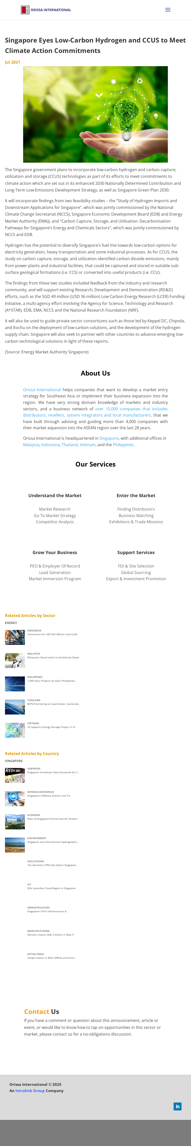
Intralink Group (30, 1090)
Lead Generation (55, 572)
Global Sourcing (136, 572)
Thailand (70, 444)
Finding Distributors (136, 509)
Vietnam (88, 444)
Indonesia (50, 444)
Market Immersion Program (55, 578)
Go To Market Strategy (55, 515)
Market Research (55, 509)
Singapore (109, 438)
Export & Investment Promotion (136, 578)
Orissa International (42, 389)
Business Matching (136, 515)
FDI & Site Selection (136, 566)
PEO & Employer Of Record (55, 566)
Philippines (123, 444)
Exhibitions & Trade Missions (136, 522)
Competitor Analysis (55, 522)
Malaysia (31, 444)
